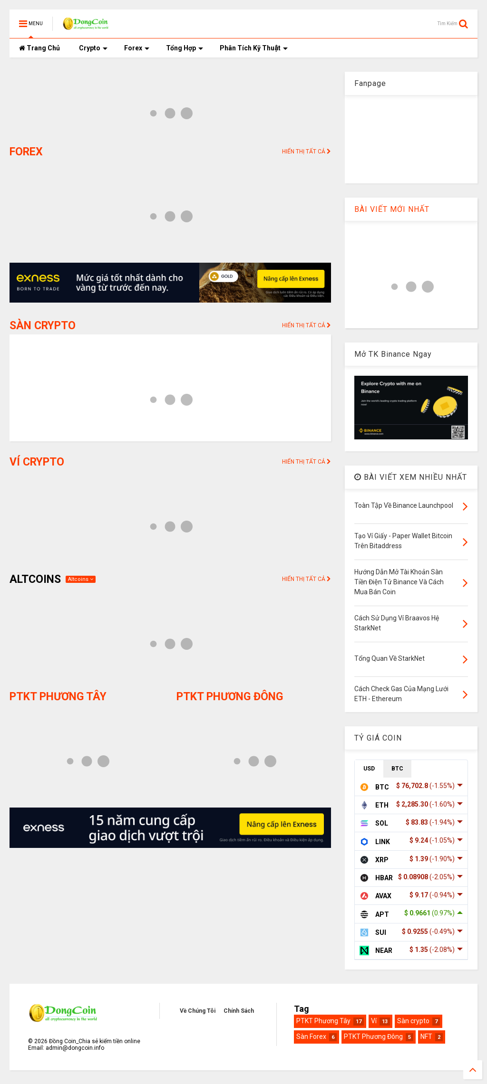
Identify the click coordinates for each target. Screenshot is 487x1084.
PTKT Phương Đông (373, 1036)
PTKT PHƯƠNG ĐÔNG (229, 696)
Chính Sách (239, 1011)
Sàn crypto (413, 1021)
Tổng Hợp (184, 48)
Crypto (93, 48)
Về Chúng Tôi (197, 1011)
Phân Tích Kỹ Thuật (254, 48)
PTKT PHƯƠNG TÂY (58, 696)
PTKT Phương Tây (323, 1021)
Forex (136, 48)
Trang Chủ (39, 48)
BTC (397, 768)
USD (369, 768)
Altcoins (80, 579)
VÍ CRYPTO (37, 462)
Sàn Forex (311, 1036)
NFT (426, 1036)
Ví (374, 1021)
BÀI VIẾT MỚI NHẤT (391, 209)
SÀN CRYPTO (43, 325)
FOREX (26, 151)
